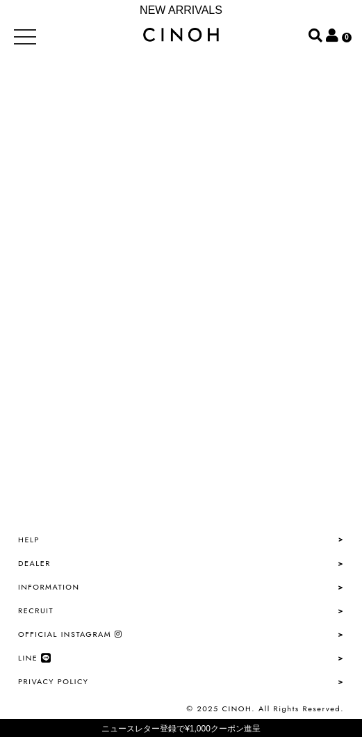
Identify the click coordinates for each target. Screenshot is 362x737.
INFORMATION (49, 586)
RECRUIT (36, 610)
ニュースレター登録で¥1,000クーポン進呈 (181, 729)
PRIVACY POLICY (53, 681)
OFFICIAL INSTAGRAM (70, 634)
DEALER (34, 563)
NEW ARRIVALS (181, 10)
